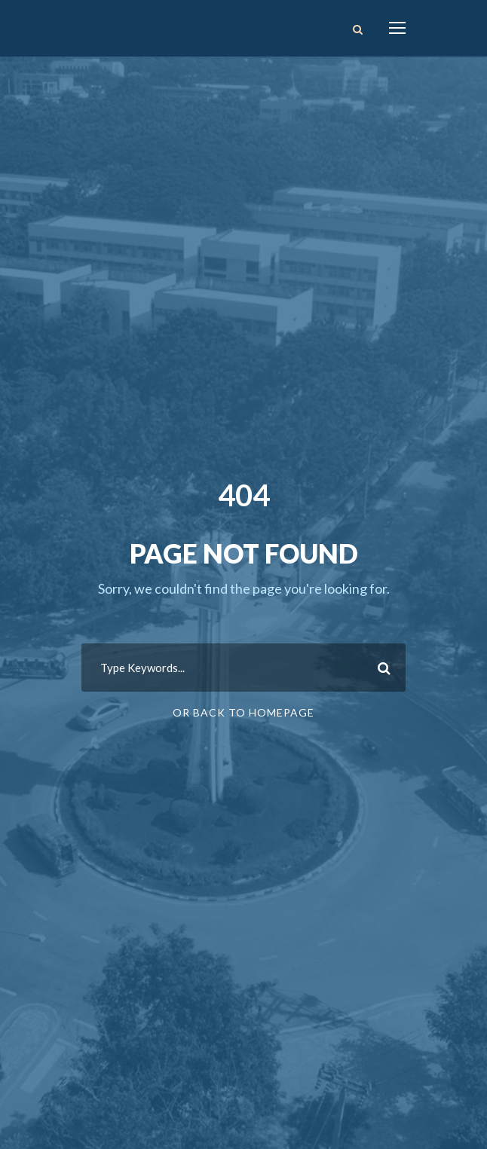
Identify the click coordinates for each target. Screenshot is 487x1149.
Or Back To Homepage (243, 712)
